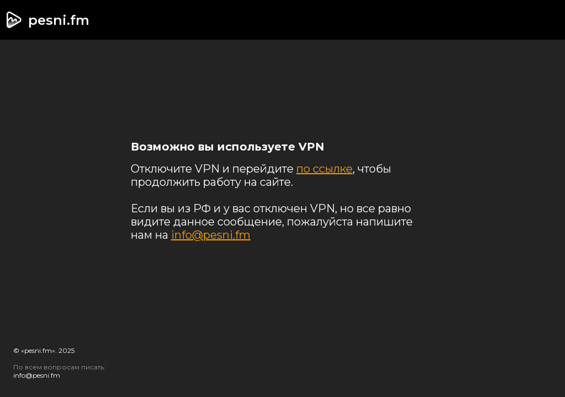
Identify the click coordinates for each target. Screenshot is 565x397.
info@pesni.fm (210, 235)
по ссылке (324, 168)
